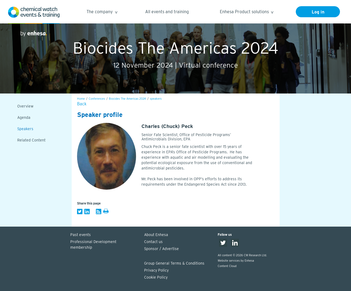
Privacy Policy (156, 270)
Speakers (25, 129)
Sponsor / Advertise (161, 249)
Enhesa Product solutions (246, 12)
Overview (25, 106)
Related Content (31, 140)
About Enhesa (156, 235)
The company (101, 12)
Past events (80, 235)
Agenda (23, 117)
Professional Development (104, 245)
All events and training (167, 11)
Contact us (153, 242)
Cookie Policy (156, 277)
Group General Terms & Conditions (174, 263)
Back (81, 103)
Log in (318, 12)
